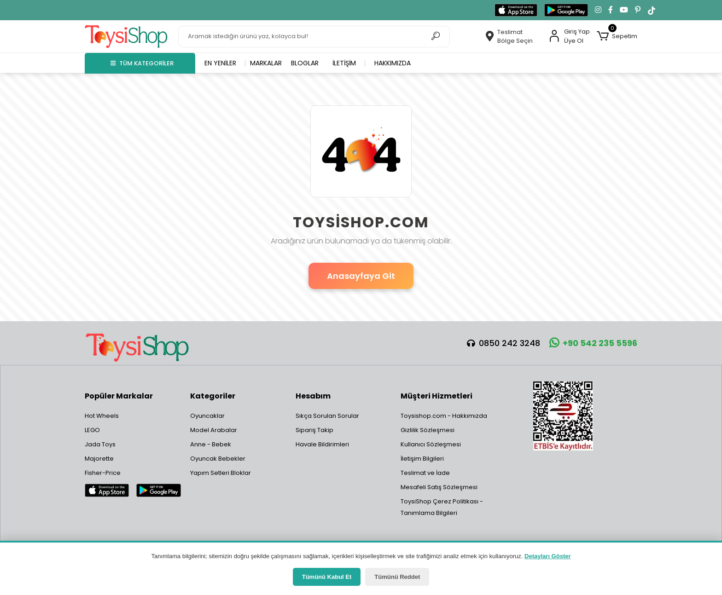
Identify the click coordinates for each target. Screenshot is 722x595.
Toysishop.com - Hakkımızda (444, 415)
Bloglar (305, 63)
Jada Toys (100, 444)
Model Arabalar (213, 430)
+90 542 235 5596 (593, 343)
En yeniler (220, 63)
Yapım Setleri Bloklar (220, 472)
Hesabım (313, 396)
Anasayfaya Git (361, 276)
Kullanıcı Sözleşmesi (431, 444)
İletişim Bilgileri (422, 458)
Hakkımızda (392, 63)
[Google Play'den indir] (566, 10)
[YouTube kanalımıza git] (624, 10)
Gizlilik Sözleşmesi (427, 430)
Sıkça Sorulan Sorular (327, 415)
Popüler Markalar (119, 396)
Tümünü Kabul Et (327, 576)
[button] (617, 36)
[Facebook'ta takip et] (610, 10)
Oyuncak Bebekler (217, 458)
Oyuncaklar (207, 415)
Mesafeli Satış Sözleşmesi (439, 487)
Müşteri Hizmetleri (436, 396)
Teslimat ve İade (425, 472)
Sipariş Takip (314, 430)
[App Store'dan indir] (516, 10)
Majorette (99, 458)
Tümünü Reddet (397, 576)
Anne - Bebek (210, 444)
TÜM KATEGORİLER (142, 63)
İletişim (344, 63)
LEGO (92, 430)
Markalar (266, 63)
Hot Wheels (102, 415)
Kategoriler (212, 396)
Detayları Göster (547, 556)
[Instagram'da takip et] (598, 10)
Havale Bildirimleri (322, 444)
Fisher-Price (103, 472)
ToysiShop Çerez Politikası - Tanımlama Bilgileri (442, 507)
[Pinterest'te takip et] (637, 10)
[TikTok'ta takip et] (651, 10)
